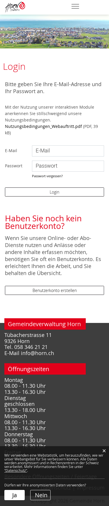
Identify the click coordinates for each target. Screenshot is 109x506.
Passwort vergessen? (47, 176)
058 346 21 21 (31, 347)
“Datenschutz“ (15, 470)
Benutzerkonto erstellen (55, 290)
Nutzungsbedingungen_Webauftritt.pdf (43, 126)
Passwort (13, 165)
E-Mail (11, 150)
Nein (41, 495)
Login (54, 192)
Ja (14, 495)
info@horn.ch (37, 353)
